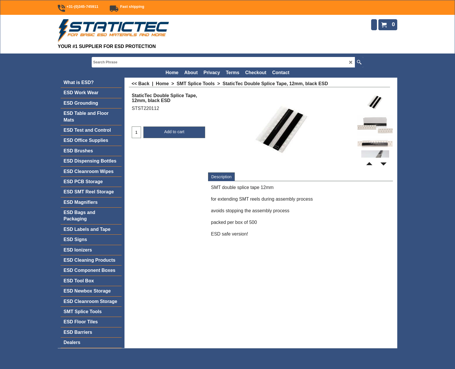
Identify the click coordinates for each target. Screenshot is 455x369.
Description (221, 176)
